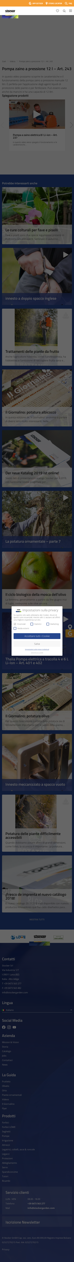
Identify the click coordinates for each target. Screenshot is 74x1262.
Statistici (35, 624)
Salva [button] (37, 643)
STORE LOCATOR (55, 3)
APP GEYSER (37, 3)
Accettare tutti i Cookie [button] (37, 636)
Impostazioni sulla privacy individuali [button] (37, 649)
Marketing (52, 624)
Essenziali (20, 624)
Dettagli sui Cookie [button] (37, 652)
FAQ (70, 3)
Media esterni (21, 628)
